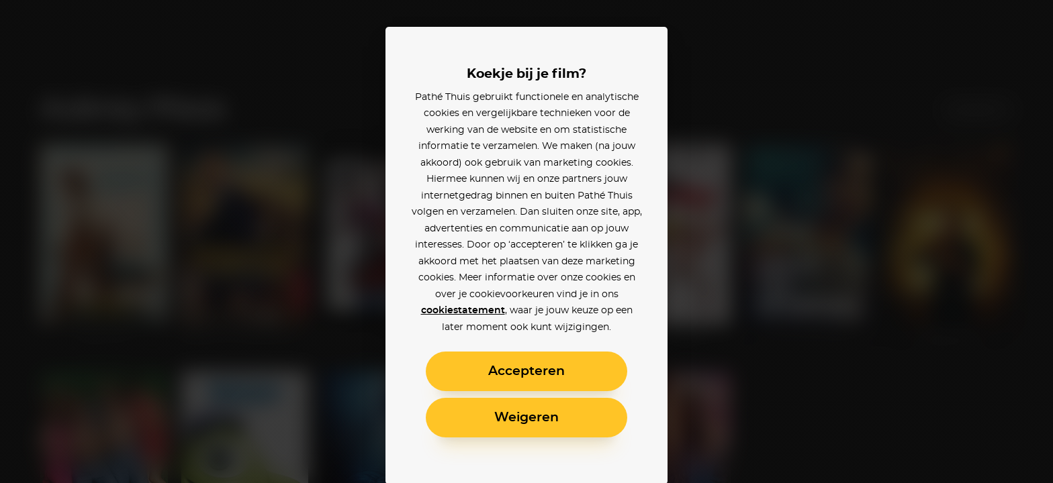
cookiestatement (463, 310)
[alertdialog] (526, 241)
